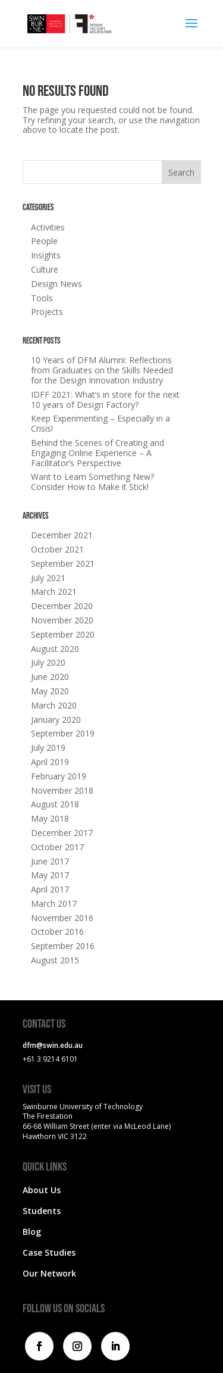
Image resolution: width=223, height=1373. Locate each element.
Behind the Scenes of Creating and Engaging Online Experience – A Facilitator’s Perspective (97, 453)
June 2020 (50, 676)
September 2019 (63, 733)
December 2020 (62, 605)
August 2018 (55, 804)
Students (42, 1210)
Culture (44, 269)
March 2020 (54, 705)
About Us (42, 1190)
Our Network (49, 1273)
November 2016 (62, 917)
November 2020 (62, 620)
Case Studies (49, 1252)
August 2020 (55, 648)
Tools (42, 298)
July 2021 (48, 577)
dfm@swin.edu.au (53, 1045)
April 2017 (50, 889)
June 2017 (50, 861)
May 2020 (50, 691)
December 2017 (62, 832)
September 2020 (63, 634)
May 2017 (50, 875)
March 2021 (54, 591)
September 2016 (63, 945)
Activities (48, 227)
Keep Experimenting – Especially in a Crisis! (100, 423)
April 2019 (50, 761)
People (44, 240)
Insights (46, 255)
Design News (56, 283)
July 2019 (48, 747)
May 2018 (50, 818)
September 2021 (63, 563)
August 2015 (55, 960)
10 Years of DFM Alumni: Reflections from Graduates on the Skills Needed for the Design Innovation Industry (102, 370)
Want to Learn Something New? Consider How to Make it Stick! (92, 481)
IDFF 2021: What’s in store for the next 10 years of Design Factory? (105, 399)
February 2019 (58, 776)
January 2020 (56, 719)
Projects (47, 311)
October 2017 (57, 847)
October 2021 (57, 549)
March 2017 (54, 903)
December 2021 (62, 535)
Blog (32, 1231)
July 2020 (48, 662)
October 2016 (57, 931)
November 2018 (62, 790)
